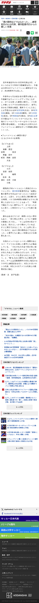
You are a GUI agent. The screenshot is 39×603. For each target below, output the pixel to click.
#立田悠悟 (13, 318)
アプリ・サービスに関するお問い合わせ (12, 589)
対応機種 (4, 582)
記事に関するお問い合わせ (25, 586)
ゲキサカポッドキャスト (12, 559)
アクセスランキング (18, 575)
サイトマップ (30, 582)
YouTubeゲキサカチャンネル (9, 557)
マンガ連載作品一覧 (21, 566)
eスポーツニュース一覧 (11, 568)
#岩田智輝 (23, 315)
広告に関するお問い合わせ (9, 586)
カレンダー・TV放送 (30, 575)
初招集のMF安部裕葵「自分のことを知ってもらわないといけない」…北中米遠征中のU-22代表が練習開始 (21, 349)
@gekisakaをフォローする (11, 509)
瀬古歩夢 (34, 116)
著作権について (13, 582)
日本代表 (4, 544)
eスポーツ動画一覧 (23, 568)
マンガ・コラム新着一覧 (8, 566)
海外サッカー (26, 544)
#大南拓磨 (33, 315)
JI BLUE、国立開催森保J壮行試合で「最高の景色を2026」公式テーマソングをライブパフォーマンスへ (21, 370)
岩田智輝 (20, 110)
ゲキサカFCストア (7, 575)
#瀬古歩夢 (22, 318)
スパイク (34, 544)
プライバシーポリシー (15, 584)
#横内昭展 (14, 315)
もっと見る (19, 407)
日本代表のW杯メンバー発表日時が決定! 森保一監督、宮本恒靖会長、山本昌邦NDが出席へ (21, 377)
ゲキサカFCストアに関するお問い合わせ (12, 591)
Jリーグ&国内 (11, 544)
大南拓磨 (18, 113)
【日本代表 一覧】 (14, 30)
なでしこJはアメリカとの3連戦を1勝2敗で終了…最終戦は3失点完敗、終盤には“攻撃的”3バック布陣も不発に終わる (21, 384)
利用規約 (4, 584)
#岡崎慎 (4, 318)
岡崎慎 (15, 116)
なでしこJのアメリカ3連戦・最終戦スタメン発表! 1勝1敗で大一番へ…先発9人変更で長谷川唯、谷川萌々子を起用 (21, 400)
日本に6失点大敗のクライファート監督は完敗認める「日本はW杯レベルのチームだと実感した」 (21, 392)
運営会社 (22, 582)
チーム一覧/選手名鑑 (7, 577)
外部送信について (27, 584)
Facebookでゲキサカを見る (12, 513)
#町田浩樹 (4, 315)
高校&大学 (19, 544)
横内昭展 (13, 66)
